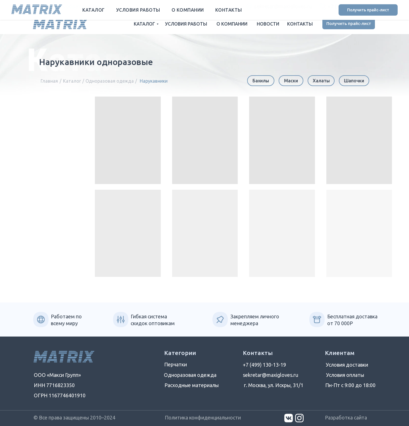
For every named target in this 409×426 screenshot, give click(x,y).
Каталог (72, 80)
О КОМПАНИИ (231, 23)
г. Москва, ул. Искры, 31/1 (273, 385)
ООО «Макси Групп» (57, 375)
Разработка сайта (346, 417)
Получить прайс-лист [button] (348, 23)
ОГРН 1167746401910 (59, 395)
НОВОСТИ (268, 23)
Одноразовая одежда (109, 80)
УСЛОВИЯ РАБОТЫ (186, 23)
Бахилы (261, 80)
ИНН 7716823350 (54, 385)
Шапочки (354, 80)
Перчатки (175, 364)
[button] (37, 6)
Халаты (321, 80)
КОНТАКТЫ (300, 23)
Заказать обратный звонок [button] (75, 6)
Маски (291, 80)
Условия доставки (347, 364)
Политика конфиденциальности (203, 417)
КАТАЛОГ (144, 23)
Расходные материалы (191, 385)
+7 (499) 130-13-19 (351, 6)
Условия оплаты (345, 375)
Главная (49, 80)
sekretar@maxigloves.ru (283, 6)
